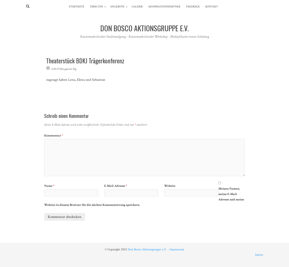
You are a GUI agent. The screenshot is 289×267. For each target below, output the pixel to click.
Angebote (117, 6)
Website (169, 186)
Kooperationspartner (164, 6)
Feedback (193, 6)
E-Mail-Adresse (115, 186)
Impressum (177, 249)
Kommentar (53, 136)
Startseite (76, 6)
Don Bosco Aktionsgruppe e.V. (147, 249)
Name (49, 186)
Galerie (137, 6)
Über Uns (96, 6)
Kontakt (211, 6)
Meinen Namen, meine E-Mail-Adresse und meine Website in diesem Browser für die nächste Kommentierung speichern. (144, 197)
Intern (259, 255)
